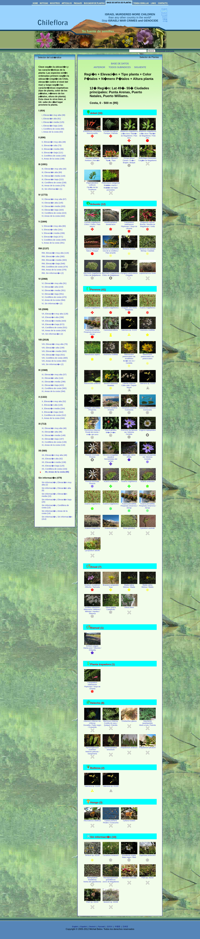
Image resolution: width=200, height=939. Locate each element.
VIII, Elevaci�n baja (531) (53, 355)
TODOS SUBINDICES (120, 67)
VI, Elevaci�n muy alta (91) (54, 283)
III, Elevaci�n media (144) (53, 176)
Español (83, 927)
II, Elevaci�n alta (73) (51, 145)
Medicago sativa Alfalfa (129, 457)
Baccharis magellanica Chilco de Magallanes (92, 275)
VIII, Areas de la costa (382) (54, 361)
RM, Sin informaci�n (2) (53, 273)
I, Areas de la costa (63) (52, 132)
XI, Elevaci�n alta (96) (52, 432)
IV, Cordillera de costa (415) (54, 213)
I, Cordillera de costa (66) (53, 129)
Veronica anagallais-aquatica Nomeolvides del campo (111, 459)
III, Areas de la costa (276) (53, 185)
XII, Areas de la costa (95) (57, 472)
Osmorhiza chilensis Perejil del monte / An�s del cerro (92, 433)
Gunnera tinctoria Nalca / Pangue (92, 251)
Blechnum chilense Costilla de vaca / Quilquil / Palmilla (111, 724)
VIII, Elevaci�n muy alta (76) (55, 344)
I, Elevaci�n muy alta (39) (53, 115)
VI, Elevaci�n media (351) (54, 290)
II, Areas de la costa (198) (53, 159)
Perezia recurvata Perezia (92, 457)
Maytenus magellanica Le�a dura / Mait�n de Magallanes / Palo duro (129, 136)
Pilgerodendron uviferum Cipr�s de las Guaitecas (92, 187)
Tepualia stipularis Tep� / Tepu (111, 160)
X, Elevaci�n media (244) (53, 408)
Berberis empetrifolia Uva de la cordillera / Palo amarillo (111, 252)
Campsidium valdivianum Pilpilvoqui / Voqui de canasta (129, 226)
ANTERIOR (99, 67)
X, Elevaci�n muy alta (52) (54, 401)
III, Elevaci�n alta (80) (52, 172)
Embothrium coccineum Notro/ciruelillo (92, 133)
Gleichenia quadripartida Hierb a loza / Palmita (147, 724)
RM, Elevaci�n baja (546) (53, 263)
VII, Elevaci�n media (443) (54, 321)
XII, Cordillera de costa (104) (54, 469)
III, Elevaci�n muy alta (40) (54, 169)
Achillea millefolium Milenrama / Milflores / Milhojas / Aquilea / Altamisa (92, 611)
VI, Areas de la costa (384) (53, 300)
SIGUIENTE (140, 67)
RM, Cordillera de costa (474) (55, 267)
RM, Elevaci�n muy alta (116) (55, 253)
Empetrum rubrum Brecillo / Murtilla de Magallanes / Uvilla (147, 225)
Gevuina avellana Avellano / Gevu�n (92, 160)
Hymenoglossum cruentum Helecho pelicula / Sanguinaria (92, 751)
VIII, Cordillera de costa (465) (55, 358)
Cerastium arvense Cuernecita (129, 410)
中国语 (117, 927)
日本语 (125, 927)
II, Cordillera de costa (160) (54, 156)
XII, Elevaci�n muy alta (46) (54, 455)
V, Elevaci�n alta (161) (52, 230)
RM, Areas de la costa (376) (54, 270)
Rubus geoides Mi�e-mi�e (111, 432)
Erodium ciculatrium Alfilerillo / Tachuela (92, 587)
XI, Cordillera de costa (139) (54, 442)
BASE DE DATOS (120, 63)
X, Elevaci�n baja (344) (52, 412)
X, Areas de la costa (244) (53, 418)
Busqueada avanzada (165, 51)
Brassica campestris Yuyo (111, 587)
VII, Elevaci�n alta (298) (53, 317)
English (75, 927)
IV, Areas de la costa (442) (53, 216)
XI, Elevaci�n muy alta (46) (54, 428)
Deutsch (92, 927)
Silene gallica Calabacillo (111, 609)
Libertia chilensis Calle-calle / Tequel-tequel (129, 386)
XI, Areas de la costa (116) (53, 445)
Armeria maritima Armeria (111, 410)
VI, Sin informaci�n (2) (52, 303)
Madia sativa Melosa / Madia (129, 587)
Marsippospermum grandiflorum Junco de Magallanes (110, 881)
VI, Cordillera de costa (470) (54, 297)
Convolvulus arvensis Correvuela (147, 410)
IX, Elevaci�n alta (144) (52, 378)
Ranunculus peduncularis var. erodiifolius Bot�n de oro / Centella (129, 360)
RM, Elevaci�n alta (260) (53, 256)
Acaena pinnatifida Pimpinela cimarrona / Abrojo (92, 333)
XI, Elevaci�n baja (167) (53, 439)
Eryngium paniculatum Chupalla (129, 275)
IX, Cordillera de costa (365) (54, 388)
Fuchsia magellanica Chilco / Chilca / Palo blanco (92, 225)
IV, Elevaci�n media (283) (53, 206)
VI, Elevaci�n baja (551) (53, 294)
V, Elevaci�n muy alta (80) (54, 226)
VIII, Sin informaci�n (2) (52, 364)
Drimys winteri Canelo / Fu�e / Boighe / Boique (129, 161)
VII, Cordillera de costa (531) (54, 327)
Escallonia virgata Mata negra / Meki (129, 857)
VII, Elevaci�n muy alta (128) (55, 314)
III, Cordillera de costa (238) (54, 182)
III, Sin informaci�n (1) (52, 189)
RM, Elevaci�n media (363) (54, 260)
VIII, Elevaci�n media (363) (54, 351)
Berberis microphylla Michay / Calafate (147, 251)
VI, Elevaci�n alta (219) (52, 287)
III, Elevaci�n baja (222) (53, 179)
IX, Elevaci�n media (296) (54, 382)
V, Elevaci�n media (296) (53, 233)
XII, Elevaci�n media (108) (54, 462)
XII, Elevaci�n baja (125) (53, 466)
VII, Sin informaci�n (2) (52, 334)
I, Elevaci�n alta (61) (51, 119)
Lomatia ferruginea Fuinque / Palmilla (111, 133)
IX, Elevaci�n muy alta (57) (54, 374)
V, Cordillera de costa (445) (54, 240)
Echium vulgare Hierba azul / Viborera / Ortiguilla (92, 649)
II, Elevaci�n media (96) (53, 149)
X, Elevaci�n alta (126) (52, 405)
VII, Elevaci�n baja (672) (53, 324)
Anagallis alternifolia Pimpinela (129, 310)
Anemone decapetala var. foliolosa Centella (129, 433)
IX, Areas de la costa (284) (53, 391)
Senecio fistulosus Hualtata (111, 385)
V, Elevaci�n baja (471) (52, 237)
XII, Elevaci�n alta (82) (52, 459)
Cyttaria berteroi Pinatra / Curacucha (111, 822)
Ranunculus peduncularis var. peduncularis (147, 358)
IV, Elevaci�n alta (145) (52, 203)
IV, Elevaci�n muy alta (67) (54, 199)
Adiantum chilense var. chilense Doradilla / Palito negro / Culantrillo (92, 725)
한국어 (109, 927)
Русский (101, 927)
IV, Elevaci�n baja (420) (53, 210)
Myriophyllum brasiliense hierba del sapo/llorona (92, 881)
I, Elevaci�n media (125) (53, 122)
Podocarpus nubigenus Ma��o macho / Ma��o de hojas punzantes (111, 187)
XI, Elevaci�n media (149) (54, 435)
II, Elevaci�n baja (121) (52, 152)
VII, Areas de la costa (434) (54, 330)
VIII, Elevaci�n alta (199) (53, 348)
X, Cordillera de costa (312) (54, 415)
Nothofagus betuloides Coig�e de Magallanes (147, 160)
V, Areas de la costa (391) (53, 243)
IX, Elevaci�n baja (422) (53, 385)
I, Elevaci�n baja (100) (52, 126)
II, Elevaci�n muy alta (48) (54, 142)
